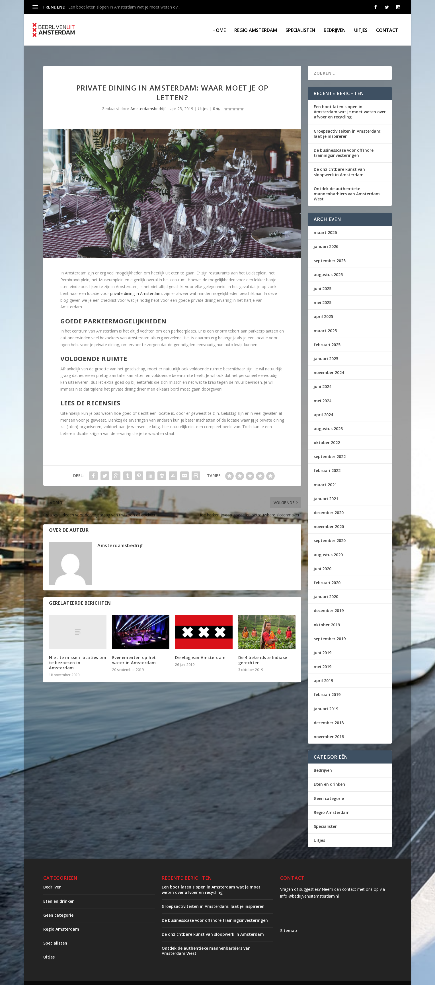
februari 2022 (327, 461)
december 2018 (329, 713)
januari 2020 (326, 587)
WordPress (165, 978)
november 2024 (329, 363)
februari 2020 (327, 573)
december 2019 (329, 601)
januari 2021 (326, 489)
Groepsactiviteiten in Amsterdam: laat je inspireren (347, 124)
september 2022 (330, 447)
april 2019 (323, 671)
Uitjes (361, 30)
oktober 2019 (327, 615)
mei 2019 (322, 657)
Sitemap (288, 921)
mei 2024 (322, 391)
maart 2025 (325, 321)
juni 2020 (322, 559)
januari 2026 (326, 237)
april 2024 (323, 405)
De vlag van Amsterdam (200, 648)
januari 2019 (326, 699)
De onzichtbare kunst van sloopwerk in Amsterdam (339, 162)
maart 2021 (325, 475)
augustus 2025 (328, 265)
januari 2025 (326, 349)
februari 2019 (327, 685)
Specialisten (300, 30)
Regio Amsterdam (255, 30)
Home (219, 30)
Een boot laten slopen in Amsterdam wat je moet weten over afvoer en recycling (350, 102)
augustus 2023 (328, 419)
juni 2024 (322, 377)
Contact (387, 30)
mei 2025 (322, 293)
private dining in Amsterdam (136, 284)
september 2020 (330, 531)
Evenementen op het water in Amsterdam (134, 650)
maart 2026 (325, 223)
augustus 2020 (328, 545)
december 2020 (329, 503)
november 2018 (329, 727)
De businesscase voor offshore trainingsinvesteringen (344, 143)
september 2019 (330, 629)
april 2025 (323, 307)
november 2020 (329, 517)
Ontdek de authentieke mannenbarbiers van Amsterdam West (347, 184)
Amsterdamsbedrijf (148, 99)
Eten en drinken (329, 774)
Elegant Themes (90, 978)
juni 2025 (322, 279)
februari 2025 (327, 335)
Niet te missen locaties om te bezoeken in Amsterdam (77, 653)
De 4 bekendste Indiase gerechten (262, 650)
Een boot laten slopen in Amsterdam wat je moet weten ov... (124, 7)
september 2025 (330, 251)
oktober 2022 (327, 433)
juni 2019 (322, 643)
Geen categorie (329, 789)
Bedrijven (335, 30)
